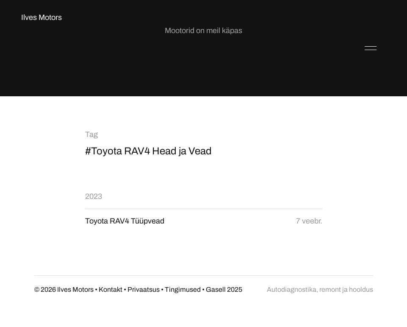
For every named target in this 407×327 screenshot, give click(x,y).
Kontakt (110, 289)
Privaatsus (143, 289)
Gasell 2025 (224, 289)
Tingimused (183, 289)
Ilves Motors (41, 17)
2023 (93, 196)
